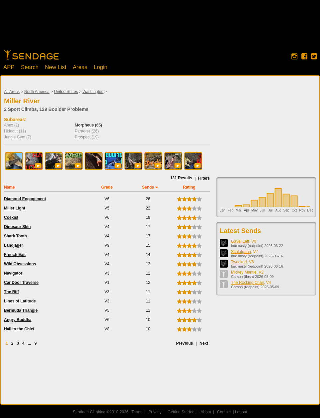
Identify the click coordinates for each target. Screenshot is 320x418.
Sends (148, 187)
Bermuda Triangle (21, 310)
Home (31, 55)
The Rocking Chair (247, 282)
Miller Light (14, 208)
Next (204, 343)
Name (9, 187)
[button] (38, 165)
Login (100, 67)
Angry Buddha (18, 319)
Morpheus (84, 125)
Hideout (11, 131)
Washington (93, 91)
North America (36, 91)
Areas (80, 67)
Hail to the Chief (19, 329)
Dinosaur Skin (17, 226)
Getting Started (181, 412)
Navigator (13, 273)
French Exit (15, 254)
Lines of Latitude (20, 301)
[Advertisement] (160, 28)
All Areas (12, 91)
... (29, 343)
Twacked (239, 262)
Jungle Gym (14, 137)
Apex (8, 125)
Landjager (13, 245)
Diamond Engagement (25, 199)
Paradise (82, 131)
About (205, 412)
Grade (107, 187)
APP (9, 67)
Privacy (154, 412)
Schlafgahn (241, 251)
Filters (204, 178)
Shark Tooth (15, 236)
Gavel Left (240, 241)
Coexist (11, 217)
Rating (189, 187)
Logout (241, 412)
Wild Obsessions (20, 264)
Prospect (82, 137)
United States (66, 91)
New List (55, 67)
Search (30, 67)
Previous (184, 343)
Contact (224, 412)
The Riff (11, 292)
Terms (136, 412)
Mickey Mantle (244, 272)
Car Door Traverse (21, 282)
